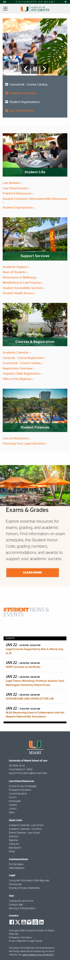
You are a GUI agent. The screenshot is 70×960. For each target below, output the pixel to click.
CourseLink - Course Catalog (27, 84)
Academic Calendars (22, 93)
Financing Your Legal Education (25, 443)
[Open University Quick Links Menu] (65, 2)
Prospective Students (20, 790)
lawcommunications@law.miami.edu (28, 773)
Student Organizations (24, 101)
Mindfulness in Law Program (23, 282)
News (12, 812)
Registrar (13, 840)
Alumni (13, 797)
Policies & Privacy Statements (24, 888)
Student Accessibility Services (23, 287)
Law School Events (21, 110)
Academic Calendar (16, 352)
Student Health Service (19, 293)
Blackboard (15, 848)
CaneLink (14, 844)
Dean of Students (15, 272)
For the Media (16, 864)
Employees (15, 801)
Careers (13, 805)
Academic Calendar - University (25, 829)
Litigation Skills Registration (22, 373)
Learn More (32, 572)
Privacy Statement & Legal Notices (25, 941)
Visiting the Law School (21, 901)
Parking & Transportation (22, 908)
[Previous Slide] (26, 69)
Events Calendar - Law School (24, 833)
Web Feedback (17, 868)
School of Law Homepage (22, 786)
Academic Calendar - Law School (26, 825)
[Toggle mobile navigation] (5, 8)
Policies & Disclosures (18, 193)
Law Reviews (12, 182)
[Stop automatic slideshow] (35, 69)
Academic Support (16, 266)
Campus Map (16, 904)
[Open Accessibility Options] (4, 2)
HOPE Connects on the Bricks (23, 667)
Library (13, 808)
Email (12, 851)
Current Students (18, 794)
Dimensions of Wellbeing (20, 277)
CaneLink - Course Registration (24, 357)
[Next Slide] (44, 69)
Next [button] (66, 500)
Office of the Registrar (18, 378)
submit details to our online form (38, 955)
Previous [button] (3, 500)
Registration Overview (18, 368)
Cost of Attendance (16, 438)
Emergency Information (20, 937)
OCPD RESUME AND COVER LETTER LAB (30, 698)
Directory (14, 836)
